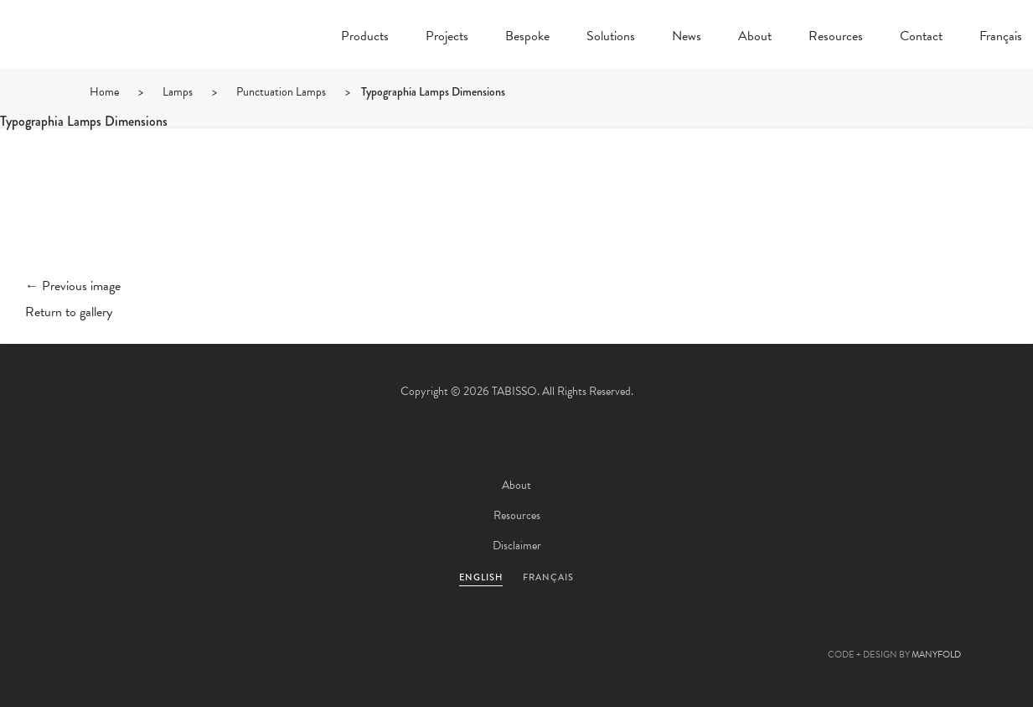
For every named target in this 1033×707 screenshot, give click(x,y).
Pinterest (517, 636)
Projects (447, 37)
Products (365, 37)
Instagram (607, 636)
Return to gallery (68, 312)
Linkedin (562, 636)
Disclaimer (517, 545)
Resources (835, 37)
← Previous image (73, 286)
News (686, 37)
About (755, 37)
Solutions (610, 37)
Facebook (471, 636)
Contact (921, 37)
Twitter (426, 636)
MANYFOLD (936, 654)
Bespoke (527, 37)
